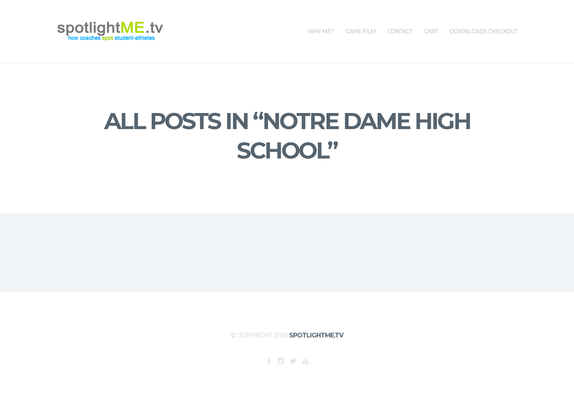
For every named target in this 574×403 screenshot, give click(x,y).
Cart (431, 17)
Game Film (360, 17)
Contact (399, 17)
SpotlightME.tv (316, 335)
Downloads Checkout (483, 17)
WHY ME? (321, 17)
